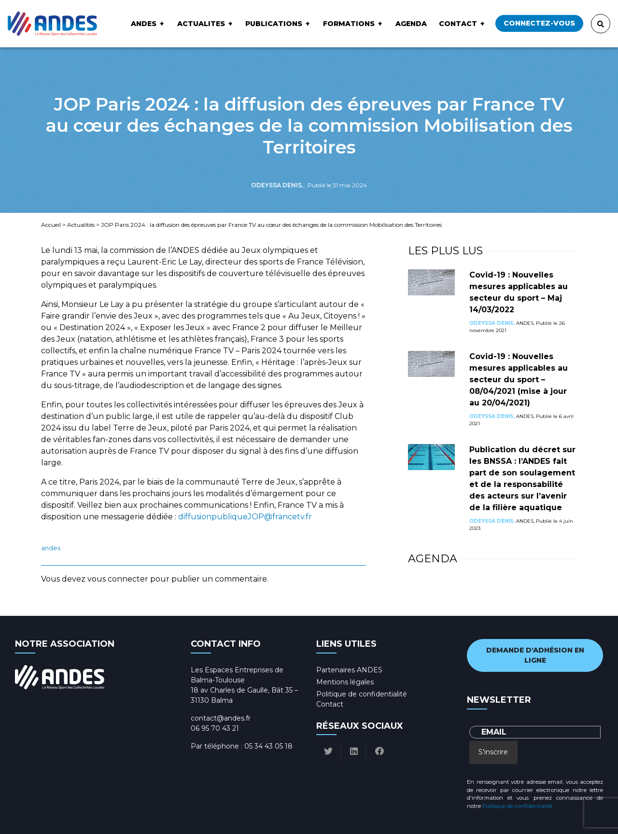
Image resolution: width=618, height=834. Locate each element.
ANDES (143, 23)
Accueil (51, 224)
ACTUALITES (201, 23)
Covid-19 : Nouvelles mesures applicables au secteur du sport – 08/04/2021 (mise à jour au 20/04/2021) (518, 379)
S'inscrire (493, 752)
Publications (273, 23)
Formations (349, 23)
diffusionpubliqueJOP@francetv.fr (245, 516)
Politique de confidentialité (361, 694)
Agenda (411, 23)
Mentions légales (345, 682)
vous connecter (117, 579)
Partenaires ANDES (349, 670)
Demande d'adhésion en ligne (535, 655)
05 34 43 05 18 (268, 746)
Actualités (81, 224)
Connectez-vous (539, 23)
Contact (458, 23)
